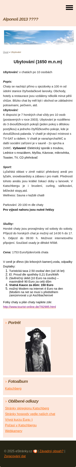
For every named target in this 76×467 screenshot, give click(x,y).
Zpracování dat (15, 456)
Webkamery (13, 431)
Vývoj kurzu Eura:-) (19, 419)
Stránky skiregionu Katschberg (27, 408)
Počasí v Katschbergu (21, 425)
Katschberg (13, 388)
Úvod (5, 52)
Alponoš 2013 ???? (20, 19)
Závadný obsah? (51, 451)
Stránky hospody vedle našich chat (30, 414)
